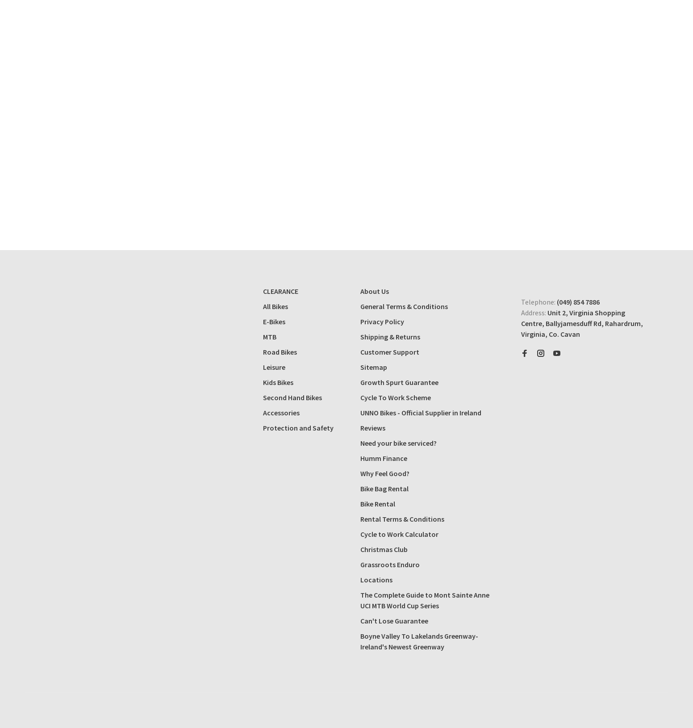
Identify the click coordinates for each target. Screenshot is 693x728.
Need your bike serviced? (398, 443)
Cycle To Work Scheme (395, 397)
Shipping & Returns (390, 336)
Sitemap (373, 367)
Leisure (274, 367)
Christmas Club (384, 549)
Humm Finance (383, 458)
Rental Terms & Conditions (402, 519)
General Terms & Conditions (404, 306)
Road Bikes (280, 351)
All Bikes (275, 306)
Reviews (372, 427)
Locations (376, 579)
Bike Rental (377, 503)
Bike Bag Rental (384, 488)
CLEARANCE (280, 291)
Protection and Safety (298, 427)
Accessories (281, 412)
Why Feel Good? (384, 473)
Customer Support (389, 351)
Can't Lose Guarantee (394, 620)
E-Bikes (274, 321)
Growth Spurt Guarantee (399, 382)
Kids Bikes (278, 382)
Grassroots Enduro (390, 564)
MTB (269, 336)
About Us (374, 291)
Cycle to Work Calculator (399, 534)
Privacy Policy (382, 321)
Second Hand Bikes (292, 397)
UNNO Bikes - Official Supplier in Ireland (420, 412)
